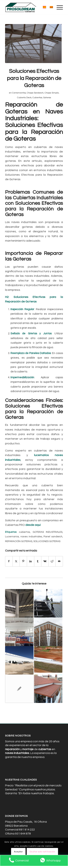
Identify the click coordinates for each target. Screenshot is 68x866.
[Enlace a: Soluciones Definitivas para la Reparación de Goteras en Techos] (19, 631)
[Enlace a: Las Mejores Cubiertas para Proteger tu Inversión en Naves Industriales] (19, 603)
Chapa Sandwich (35, 93)
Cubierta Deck (24, 97)
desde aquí (32, 524)
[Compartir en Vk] (44, 561)
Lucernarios (12, 536)
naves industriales (31, 536)
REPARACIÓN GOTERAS (18, 541)
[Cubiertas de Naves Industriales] (28, 7)
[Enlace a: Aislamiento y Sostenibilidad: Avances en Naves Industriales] (48, 659)
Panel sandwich (53, 536)
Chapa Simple (52, 93)
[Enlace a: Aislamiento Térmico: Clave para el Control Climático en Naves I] (48, 631)
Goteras (47, 97)
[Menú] (58, 7)
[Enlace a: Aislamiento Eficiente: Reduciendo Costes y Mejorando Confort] (19, 660)
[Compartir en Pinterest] (23, 561)
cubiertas (24, 532)
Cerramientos (19, 93)
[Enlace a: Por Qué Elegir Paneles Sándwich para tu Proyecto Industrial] (48, 603)
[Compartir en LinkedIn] (30, 561)
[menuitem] (58, 7)
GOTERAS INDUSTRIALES (47, 532)
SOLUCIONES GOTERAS (46, 541)
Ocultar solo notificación (42, 852)
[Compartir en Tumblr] (37, 561)
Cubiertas (37, 97)
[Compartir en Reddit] (52, 561)
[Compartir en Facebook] (9, 561)
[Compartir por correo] (59, 561)
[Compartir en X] (16, 561)
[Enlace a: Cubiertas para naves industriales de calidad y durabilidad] (19, 689)
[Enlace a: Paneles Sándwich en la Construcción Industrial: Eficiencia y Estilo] (48, 689)
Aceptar (18, 852)
